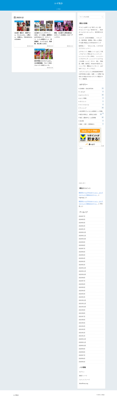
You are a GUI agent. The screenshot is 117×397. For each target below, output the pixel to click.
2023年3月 (82, 261)
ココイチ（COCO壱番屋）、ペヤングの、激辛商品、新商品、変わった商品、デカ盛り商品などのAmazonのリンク (91, 40)
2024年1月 (82, 229)
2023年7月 (82, 248)
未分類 (92, 121)
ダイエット (92, 101)
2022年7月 (82, 281)
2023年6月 (82, 252)
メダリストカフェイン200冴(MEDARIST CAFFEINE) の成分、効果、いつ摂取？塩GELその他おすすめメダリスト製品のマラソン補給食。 (91, 75)
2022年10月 (82, 274)
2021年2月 (82, 332)
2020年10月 (82, 345)
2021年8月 (82, 313)
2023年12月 (82, 232)
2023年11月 (82, 235)
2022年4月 (82, 290)
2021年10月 (82, 306)
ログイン (81, 372)
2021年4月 (82, 326)
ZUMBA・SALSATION (92, 88)
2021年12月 (82, 300)
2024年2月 (82, 226)
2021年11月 (82, 303)
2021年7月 (82, 316)
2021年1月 (82, 336)
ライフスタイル (92, 105)
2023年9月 (82, 242)
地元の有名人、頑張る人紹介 (91, 114)
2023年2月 (82, 264)
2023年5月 (82, 255)
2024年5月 (82, 219)
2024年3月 (82, 222)
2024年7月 (82, 216)
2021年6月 (82, 319)
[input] (91, 17)
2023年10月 (82, 239)
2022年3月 (82, 294)
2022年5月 (82, 287)
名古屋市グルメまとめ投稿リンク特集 (92, 112)
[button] (102, 17)
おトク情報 (92, 98)
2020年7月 (82, 355)
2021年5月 (82, 323)
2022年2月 (82, 297)
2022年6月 (82, 284)
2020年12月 (82, 339)
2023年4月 (82, 258)
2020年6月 (82, 358)
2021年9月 (82, 310)
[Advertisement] (91, 166)
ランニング (92, 108)
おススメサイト (92, 95)
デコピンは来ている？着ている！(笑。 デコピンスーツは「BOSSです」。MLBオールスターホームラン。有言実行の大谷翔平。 (91, 31)
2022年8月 (82, 277)
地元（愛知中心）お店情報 (92, 117)
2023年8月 (82, 245)
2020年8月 (82, 352)
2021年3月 (82, 329)
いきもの (92, 92)
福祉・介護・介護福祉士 (92, 124)
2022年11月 (82, 271)
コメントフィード (84, 379)
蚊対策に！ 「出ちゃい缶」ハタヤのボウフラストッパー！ (91, 47)
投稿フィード (83, 375)
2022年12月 (82, 268)
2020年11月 (82, 342)
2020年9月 (82, 349)
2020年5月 (82, 361)
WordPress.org (83, 383)
